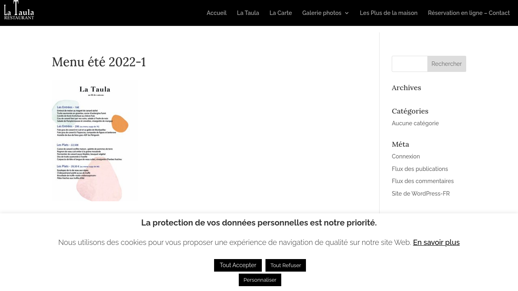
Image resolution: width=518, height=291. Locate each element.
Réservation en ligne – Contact (469, 13)
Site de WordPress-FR (421, 193)
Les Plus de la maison (389, 13)
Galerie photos (322, 13)
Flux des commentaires (423, 181)
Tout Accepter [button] (238, 265)
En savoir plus (436, 242)
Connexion (406, 156)
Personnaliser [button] (260, 280)
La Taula (248, 13)
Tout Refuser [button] (285, 265)
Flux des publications (420, 169)
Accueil (217, 13)
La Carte (281, 13)
